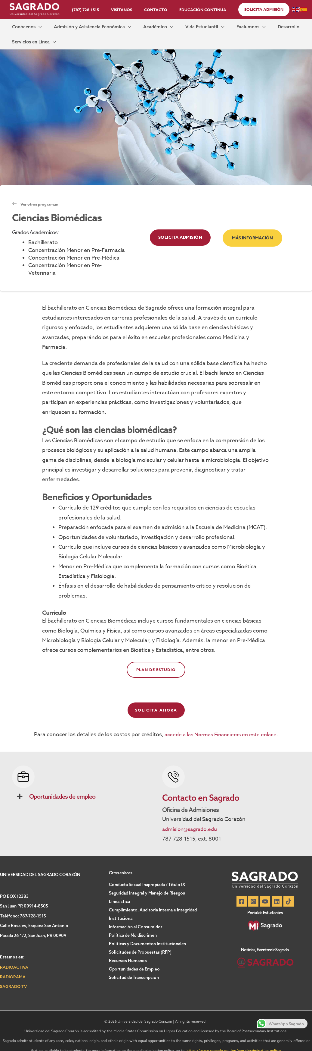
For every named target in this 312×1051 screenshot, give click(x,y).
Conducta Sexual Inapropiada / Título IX (147, 874)
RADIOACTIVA (14, 956)
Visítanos (123, 9)
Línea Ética (119, 891)
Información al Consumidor (135, 916)
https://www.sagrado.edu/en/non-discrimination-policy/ (234, 1039)
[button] (255, 9)
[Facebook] (238, 891)
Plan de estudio (156, 658)
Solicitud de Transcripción (134, 967)
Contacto (153, 9)
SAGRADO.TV (13, 976)
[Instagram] (252, 891)
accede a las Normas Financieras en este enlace (220, 724)
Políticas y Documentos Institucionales (147, 933)
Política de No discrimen (133, 924)
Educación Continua (196, 9)
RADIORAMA (13, 966)
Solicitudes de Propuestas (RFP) (140, 941)
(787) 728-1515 (91, 9)
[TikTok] (291, 891)
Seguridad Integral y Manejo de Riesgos (147, 882)
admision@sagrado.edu (192, 818)
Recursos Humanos (128, 950)
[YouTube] (265, 891)
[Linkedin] (278, 891)
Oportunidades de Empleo (134, 958)
